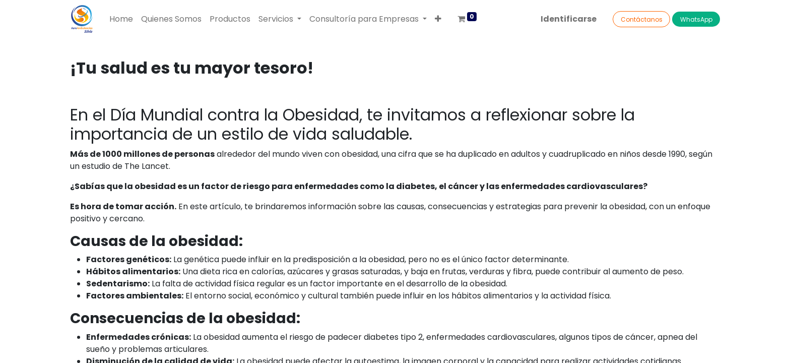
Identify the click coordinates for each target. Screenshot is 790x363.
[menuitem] (121, 19)
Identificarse (569, 19)
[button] (438, 19)
